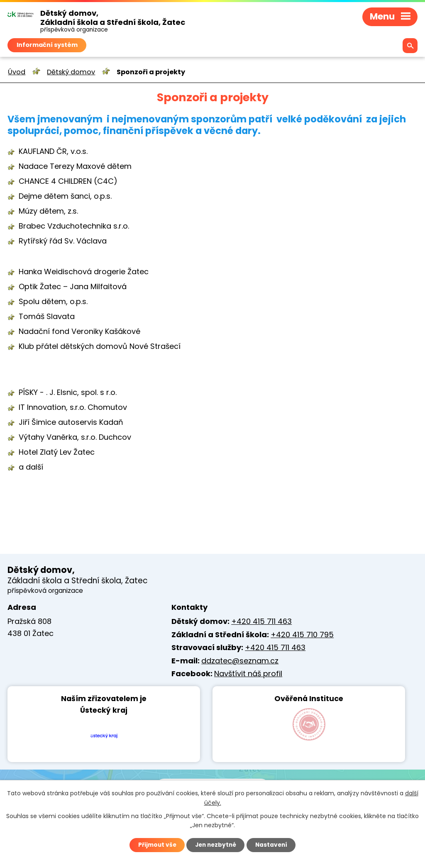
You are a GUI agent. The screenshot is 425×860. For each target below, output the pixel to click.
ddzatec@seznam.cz (239, 660)
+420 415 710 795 (302, 634)
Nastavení (273, 845)
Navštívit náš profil (248, 673)
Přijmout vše (155, 845)
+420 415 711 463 (261, 621)
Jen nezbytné (215, 845)
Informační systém (47, 45)
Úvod (16, 72)
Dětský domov (71, 72)
